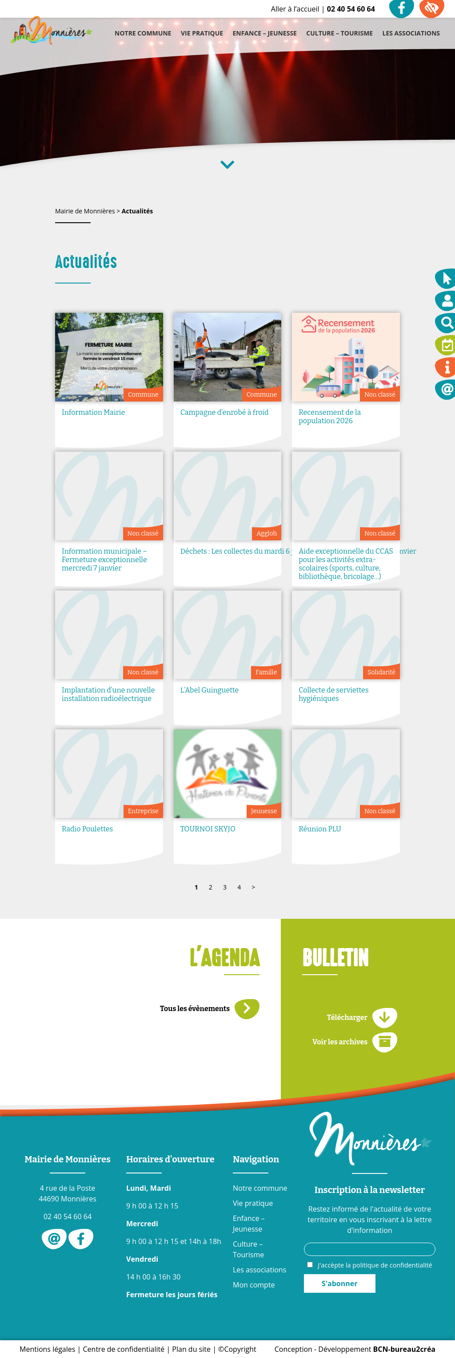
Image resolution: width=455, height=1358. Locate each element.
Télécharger (362, 1017)
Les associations (259, 1270)
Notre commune (260, 1188)
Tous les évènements (209, 1009)
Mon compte (254, 1285)
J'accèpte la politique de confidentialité (375, 1265)
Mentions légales (47, 1349)
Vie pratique (253, 1203)
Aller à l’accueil (295, 9)
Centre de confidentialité (124, 1349)
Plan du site (191, 1349)
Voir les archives (354, 1042)
